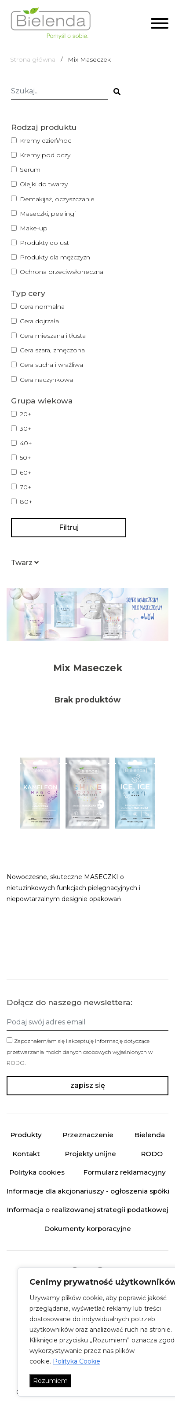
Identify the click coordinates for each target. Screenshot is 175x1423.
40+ (26, 443)
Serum (30, 170)
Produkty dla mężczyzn (55, 257)
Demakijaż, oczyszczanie (57, 199)
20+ (26, 414)
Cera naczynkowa (46, 380)
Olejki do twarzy (44, 184)
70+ (26, 487)
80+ (26, 502)
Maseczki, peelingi (48, 214)
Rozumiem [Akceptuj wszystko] (50, 1381)
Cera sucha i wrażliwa (51, 365)
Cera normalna (42, 306)
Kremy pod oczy (45, 155)
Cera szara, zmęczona (52, 350)
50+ (25, 458)
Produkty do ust (44, 243)
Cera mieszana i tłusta (53, 336)
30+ (26, 428)
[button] (25, 562)
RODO (16, 1063)
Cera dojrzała (39, 321)
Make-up (33, 228)
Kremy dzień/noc (45, 140)
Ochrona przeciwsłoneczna (61, 272)
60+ (26, 473)
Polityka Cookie (76, 1361)
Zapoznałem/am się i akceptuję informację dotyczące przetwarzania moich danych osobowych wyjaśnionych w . (80, 1052)
